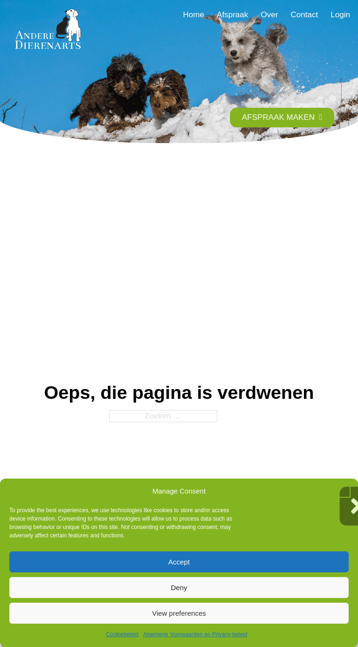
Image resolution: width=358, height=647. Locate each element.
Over (269, 14)
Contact (304, 14)
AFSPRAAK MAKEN (282, 117)
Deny (179, 587)
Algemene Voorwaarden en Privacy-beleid (195, 634)
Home (193, 14)
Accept (179, 562)
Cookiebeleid (122, 634)
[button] (344, 491)
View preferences (179, 613)
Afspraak (232, 14)
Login (340, 14)
